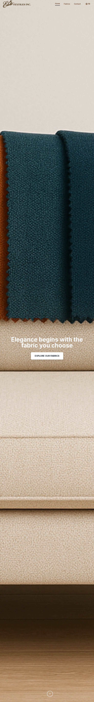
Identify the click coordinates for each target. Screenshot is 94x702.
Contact (77, 4)
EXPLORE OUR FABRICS (47, 356)
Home (57, 3)
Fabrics (67, 4)
